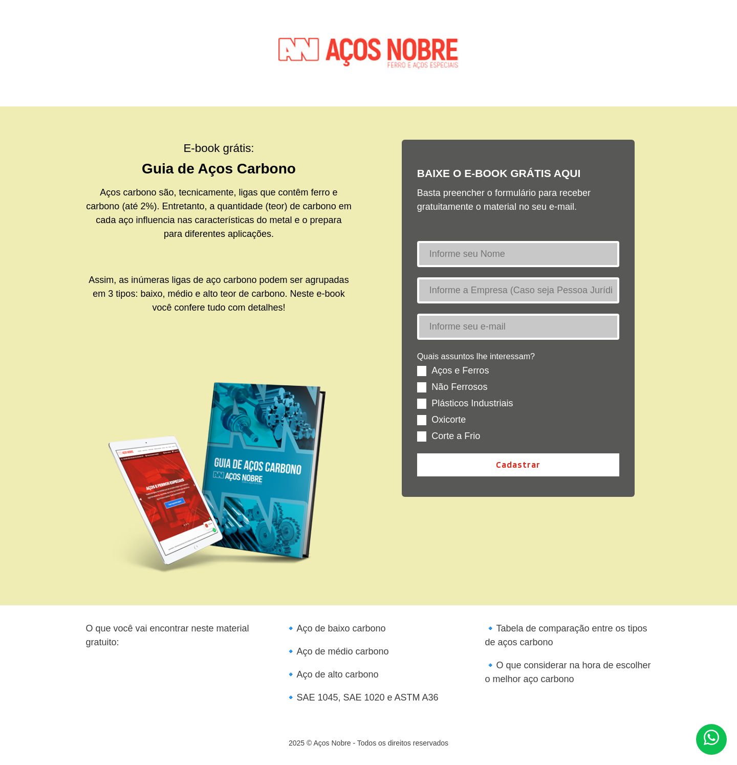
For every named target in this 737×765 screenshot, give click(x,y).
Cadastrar (518, 464)
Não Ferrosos (459, 387)
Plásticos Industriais (472, 403)
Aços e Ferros (460, 370)
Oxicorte (448, 419)
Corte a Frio (455, 436)
